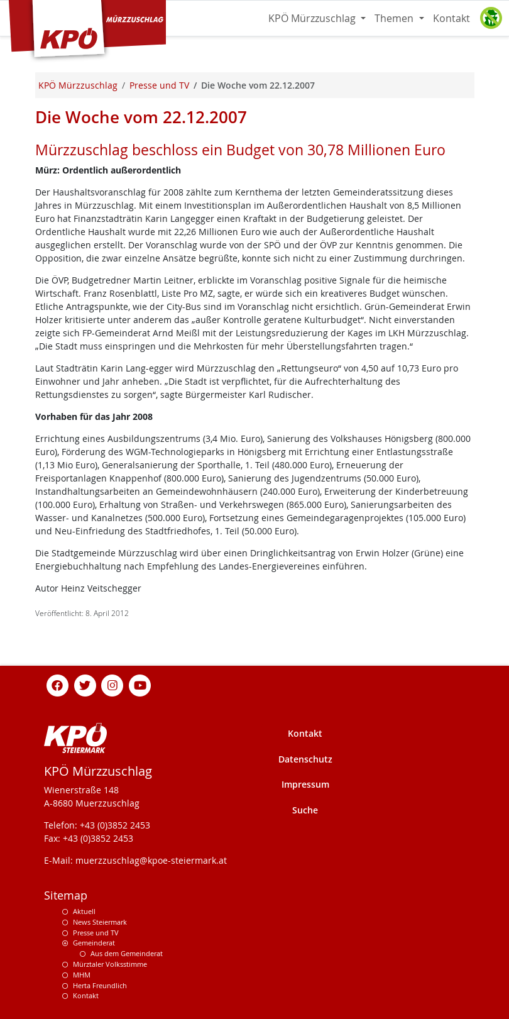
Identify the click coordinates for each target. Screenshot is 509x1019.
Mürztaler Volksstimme (110, 964)
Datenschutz (305, 759)
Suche (305, 810)
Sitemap (65, 895)
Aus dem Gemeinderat (126, 953)
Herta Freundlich (100, 985)
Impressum (305, 784)
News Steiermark (100, 922)
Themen (395, 18)
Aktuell (84, 911)
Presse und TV (96, 932)
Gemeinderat (94, 942)
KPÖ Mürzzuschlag (313, 18)
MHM (81, 974)
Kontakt (451, 18)
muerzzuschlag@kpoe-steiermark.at (151, 860)
